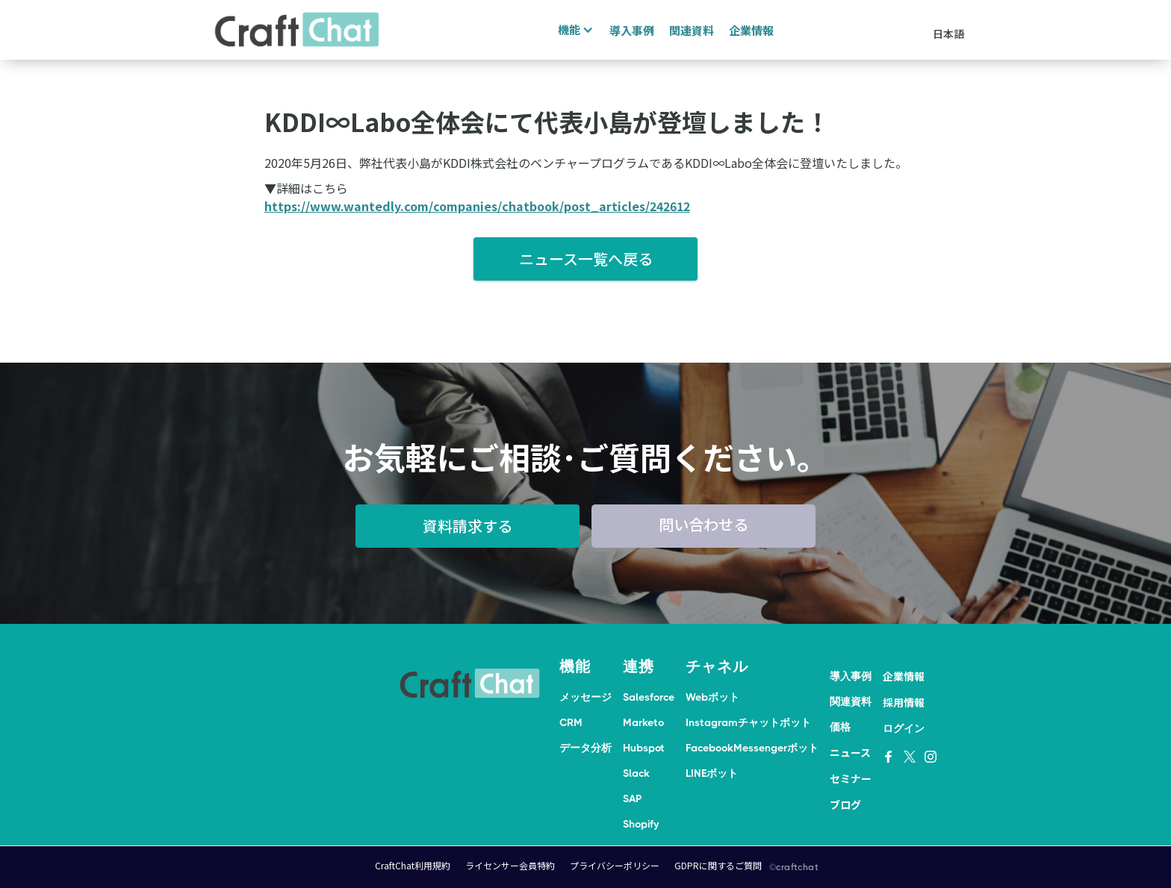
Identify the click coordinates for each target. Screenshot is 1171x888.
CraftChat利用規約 (412, 865)
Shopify (641, 824)
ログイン (904, 728)
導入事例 (631, 30)
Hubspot (644, 748)
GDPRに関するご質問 (718, 865)
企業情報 (751, 30)
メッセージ (585, 697)
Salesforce (648, 697)
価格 (840, 727)
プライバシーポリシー (614, 865)
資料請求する (467, 526)
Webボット (712, 697)
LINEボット (712, 773)
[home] (297, 30)
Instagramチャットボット (748, 722)
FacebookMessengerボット (752, 748)
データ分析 (585, 748)
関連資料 (691, 30)
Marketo (643, 722)
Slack (636, 773)
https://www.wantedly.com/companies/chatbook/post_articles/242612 (477, 206)
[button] (573, 30)
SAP (632, 798)
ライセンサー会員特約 (510, 865)
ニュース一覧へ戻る (586, 258)
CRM (571, 722)
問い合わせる (703, 524)
